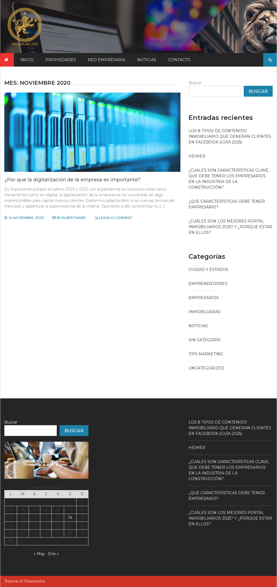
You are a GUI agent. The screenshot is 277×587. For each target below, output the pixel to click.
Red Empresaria (106, 59)
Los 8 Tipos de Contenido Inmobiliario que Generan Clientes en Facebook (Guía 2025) (230, 136)
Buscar (195, 82)
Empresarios (204, 297)
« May (39, 553)
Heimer (197, 156)
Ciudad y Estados (208, 269)
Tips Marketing (206, 354)
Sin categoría (204, 339)
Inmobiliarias (204, 311)
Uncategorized (206, 368)
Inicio (27, 59)
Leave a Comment (116, 218)
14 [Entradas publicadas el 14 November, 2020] (70, 517)
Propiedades (60, 59)
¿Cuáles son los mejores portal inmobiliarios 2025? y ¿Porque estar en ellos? (230, 227)
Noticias (146, 59)
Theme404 (34, 581)
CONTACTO (179, 59)
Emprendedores (208, 283)
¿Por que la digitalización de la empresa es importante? (72, 180)
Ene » (53, 553)
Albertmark (73, 218)
